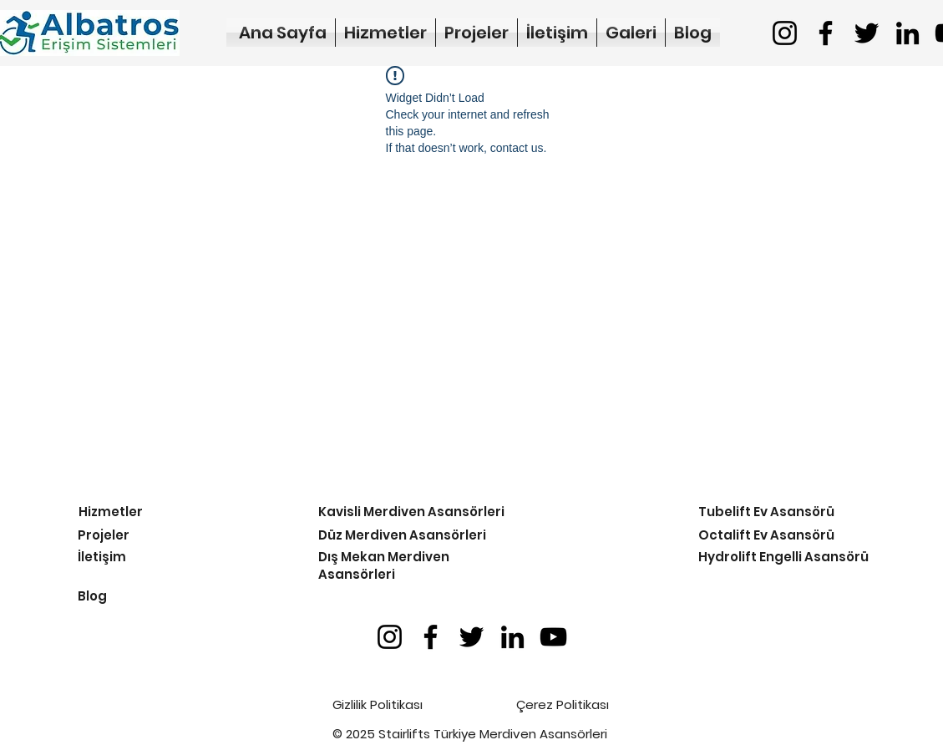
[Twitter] (866, 33)
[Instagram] (784, 33)
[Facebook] (825, 33)
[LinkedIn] (907, 33)
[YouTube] (553, 637)
